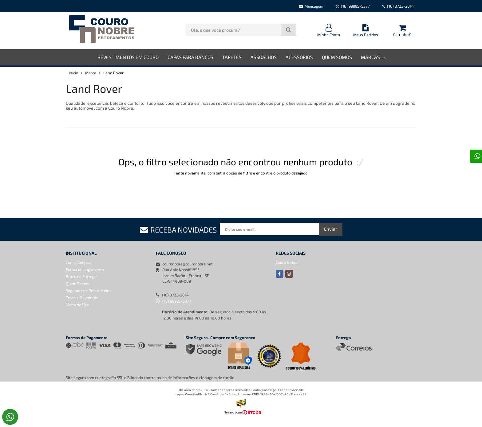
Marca (90, 72)
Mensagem (311, 6)
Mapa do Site (77, 304)
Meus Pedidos (365, 30)
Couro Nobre (287, 262)
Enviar (330, 229)
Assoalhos (264, 57)
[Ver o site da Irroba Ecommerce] (241, 413)
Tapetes (232, 57)
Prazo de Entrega (81, 276)
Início (73, 72)
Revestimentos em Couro (128, 57)
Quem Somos (337, 57)
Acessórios (299, 57)
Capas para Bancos (190, 57)
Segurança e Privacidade (87, 290)
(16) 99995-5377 (173, 301)
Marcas (373, 57)
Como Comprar (79, 262)
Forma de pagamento (85, 269)
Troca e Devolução (82, 297)
